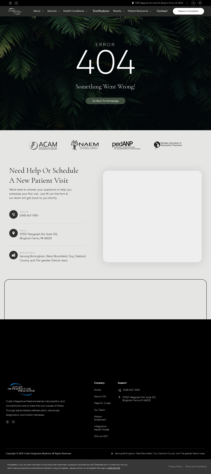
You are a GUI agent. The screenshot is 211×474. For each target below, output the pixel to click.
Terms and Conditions (196, 466)
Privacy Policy (175, 466)
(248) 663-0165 (131, 390)
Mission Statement (100, 418)
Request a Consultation (188, 11)
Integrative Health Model (101, 428)
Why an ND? (101, 436)
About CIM (100, 396)
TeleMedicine (101, 11)
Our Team (99, 410)
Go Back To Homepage (105, 101)
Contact (162, 11)
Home (97, 390)
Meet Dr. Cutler (102, 403)
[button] (39, 11)
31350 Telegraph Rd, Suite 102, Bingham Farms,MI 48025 (139, 399)
